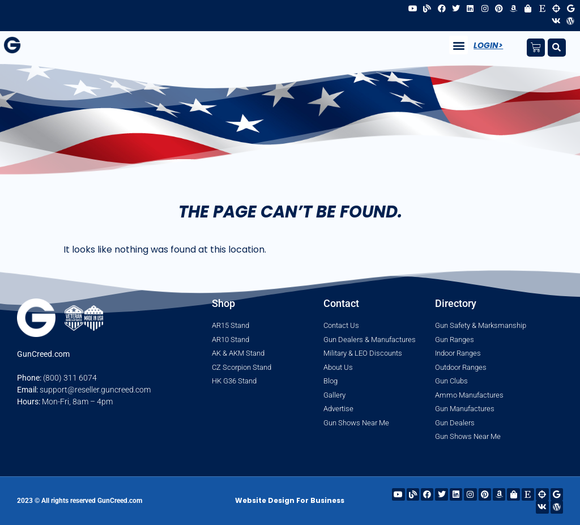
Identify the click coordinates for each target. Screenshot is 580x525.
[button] (458, 45)
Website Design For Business (289, 500)
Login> (488, 45)
